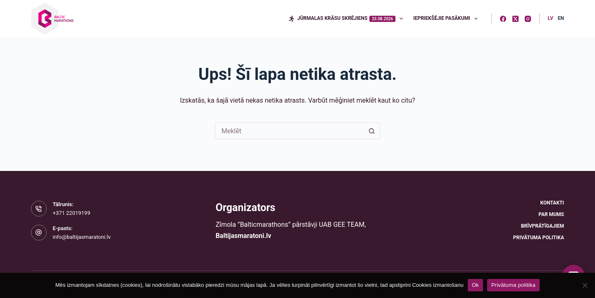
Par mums (551, 214)
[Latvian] (550, 18)
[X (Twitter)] (515, 19)
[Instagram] (528, 19)
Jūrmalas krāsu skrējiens (347, 19)
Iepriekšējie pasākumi (447, 19)
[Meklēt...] (289, 131)
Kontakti (552, 203)
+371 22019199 (71, 213)
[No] (585, 285)
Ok (475, 285)
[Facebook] (503, 19)
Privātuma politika (538, 237)
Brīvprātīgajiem (542, 226)
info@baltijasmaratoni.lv (82, 237)
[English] (561, 18)
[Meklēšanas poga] (372, 131)
